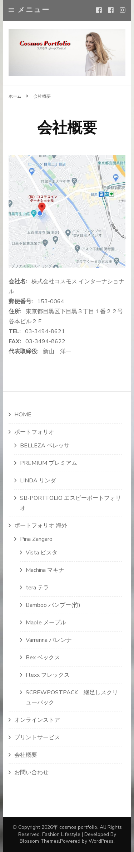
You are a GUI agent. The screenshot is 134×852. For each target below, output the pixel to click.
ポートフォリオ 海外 (40, 525)
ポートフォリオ (34, 432)
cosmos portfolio (78, 827)
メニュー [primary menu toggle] (29, 10)
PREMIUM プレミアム (48, 463)
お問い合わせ (31, 772)
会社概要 (25, 755)
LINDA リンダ (38, 481)
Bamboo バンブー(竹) (53, 605)
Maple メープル (46, 623)
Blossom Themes (39, 841)
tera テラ (37, 588)
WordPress (101, 841)
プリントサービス (37, 737)
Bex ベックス (43, 657)
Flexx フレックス (48, 675)
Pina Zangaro (36, 539)
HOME (22, 415)
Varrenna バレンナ (49, 640)
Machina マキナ (45, 570)
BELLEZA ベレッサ (45, 446)
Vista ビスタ (42, 553)
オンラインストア (37, 720)
